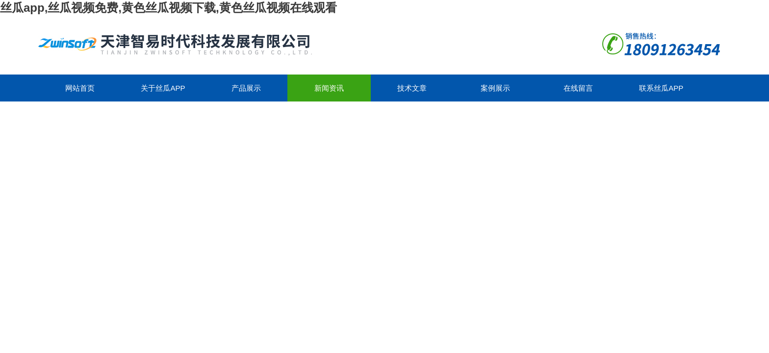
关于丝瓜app (163, 88)
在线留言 (578, 88)
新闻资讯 (329, 88)
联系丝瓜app (661, 88)
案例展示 (495, 88)
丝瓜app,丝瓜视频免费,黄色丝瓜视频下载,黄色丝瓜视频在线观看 (168, 7)
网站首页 (80, 88)
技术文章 (412, 88)
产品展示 (246, 88)
